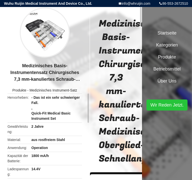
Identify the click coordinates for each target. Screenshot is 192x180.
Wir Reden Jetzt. (167, 105)
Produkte (19, 90)
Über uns (167, 81)
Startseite (167, 33)
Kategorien (167, 45)
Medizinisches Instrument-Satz (53, 90)
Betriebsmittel (166, 69)
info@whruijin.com (136, 4)
